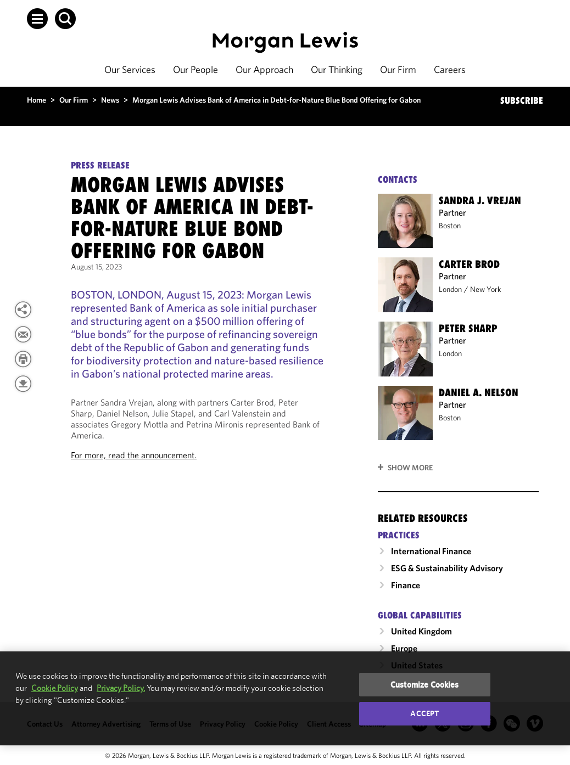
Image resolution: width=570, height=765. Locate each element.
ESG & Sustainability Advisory (447, 567)
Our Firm (398, 69)
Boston (450, 225)
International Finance (431, 550)
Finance (405, 585)
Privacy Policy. (121, 688)
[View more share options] (23, 309)
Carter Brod (469, 264)
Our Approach (264, 69)
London (450, 289)
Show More (410, 468)
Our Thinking (336, 69)
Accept (424, 713)
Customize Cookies (424, 684)
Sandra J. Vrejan (480, 200)
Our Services (129, 69)
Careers (450, 69)
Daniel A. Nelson (478, 392)
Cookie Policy (54, 688)
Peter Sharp (468, 328)
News (110, 100)
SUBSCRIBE (521, 100)
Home (36, 100)
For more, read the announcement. (134, 454)
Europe (404, 648)
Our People (195, 69)
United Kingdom (421, 631)
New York (485, 289)
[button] (37, 18)
